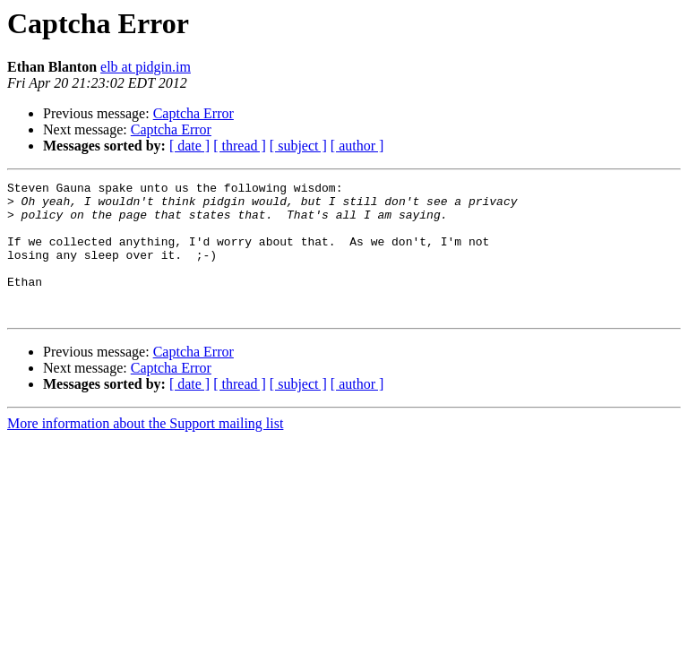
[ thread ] (239, 145)
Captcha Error (193, 113)
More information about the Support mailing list (145, 450)
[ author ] (357, 145)
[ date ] (189, 145)
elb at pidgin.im (145, 66)
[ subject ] (298, 145)
